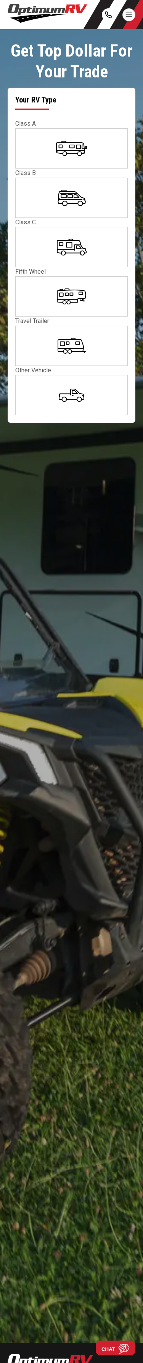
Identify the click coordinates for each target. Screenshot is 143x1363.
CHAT (115, 1349)
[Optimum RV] (48, 14)
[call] (108, 14)
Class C (25, 222)
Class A (25, 123)
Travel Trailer (32, 321)
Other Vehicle (33, 370)
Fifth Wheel (30, 271)
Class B (25, 172)
